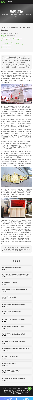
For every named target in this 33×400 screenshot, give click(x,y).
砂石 (7, 43)
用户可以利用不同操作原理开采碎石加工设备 (13, 319)
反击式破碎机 (17, 390)
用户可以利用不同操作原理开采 (10, 356)
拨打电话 (25, 399)
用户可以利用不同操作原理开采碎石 (11, 311)
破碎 (7, 39)
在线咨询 (8, 399)
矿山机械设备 (24, 390)
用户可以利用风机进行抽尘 (9, 363)
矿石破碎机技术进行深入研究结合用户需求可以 (14, 341)
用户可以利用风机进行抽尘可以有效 (11, 371)
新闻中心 (7, 14)
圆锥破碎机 (11, 392)
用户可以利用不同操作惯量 (9, 297)
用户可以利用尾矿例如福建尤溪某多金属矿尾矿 (14, 334)
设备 (18, 39)
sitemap (19, 393)
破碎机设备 (20, 388)
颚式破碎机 (23, 392)
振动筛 (27, 392)
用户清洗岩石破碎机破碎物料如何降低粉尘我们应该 (15, 348)
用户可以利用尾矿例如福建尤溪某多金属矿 (13, 326)
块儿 (7, 47)
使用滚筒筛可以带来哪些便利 (9, 282)
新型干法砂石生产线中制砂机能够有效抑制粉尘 (14, 289)
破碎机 (17, 43)
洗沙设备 (17, 392)
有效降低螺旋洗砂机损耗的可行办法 (11, 267)
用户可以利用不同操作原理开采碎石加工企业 (13, 304)
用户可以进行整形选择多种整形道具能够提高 (13, 378)
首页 (3, 14)
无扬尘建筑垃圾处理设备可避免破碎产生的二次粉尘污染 (16, 275)
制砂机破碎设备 (9, 390)
